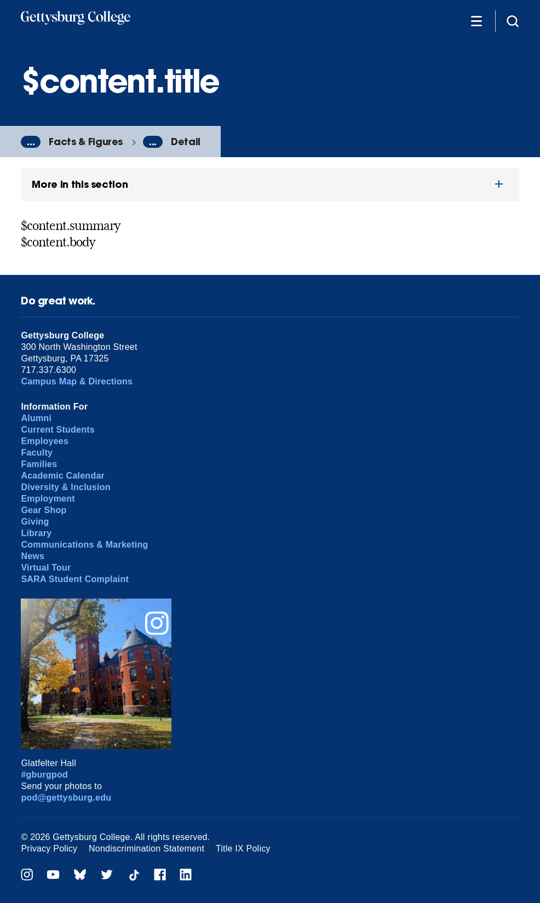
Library (36, 533)
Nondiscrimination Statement (146, 848)
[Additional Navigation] (476, 20)
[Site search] (513, 20)
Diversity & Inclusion (65, 487)
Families (39, 464)
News (32, 556)
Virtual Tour (46, 567)
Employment (47, 498)
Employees (44, 441)
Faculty (37, 452)
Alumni (36, 418)
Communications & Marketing (84, 544)
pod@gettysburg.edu (66, 797)
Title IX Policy (243, 848)
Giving (35, 521)
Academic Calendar (63, 475)
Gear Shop (43, 510)
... (31, 142)
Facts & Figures (86, 141)
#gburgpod (44, 774)
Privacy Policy (49, 848)
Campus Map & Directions (77, 381)
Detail (185, 141)
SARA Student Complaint (75, 579)
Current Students (58, 429)
